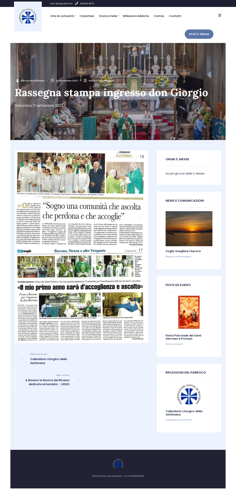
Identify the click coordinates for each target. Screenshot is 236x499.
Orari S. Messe (199, 34)
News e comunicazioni (101, 80)
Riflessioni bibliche (136, 16)
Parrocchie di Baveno (33, 80)
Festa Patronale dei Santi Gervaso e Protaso (183, 337)
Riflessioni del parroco (186, 372)
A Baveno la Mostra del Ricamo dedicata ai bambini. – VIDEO (111, 361)
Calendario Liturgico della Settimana (51, 359)
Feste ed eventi (174, 344)
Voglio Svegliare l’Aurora (183, 251)
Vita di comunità (62, 16)
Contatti (175, 16)
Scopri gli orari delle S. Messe (185, 174)
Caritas (159, 16)
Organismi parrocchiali (179, 419)
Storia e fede (108, 16)
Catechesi (87, 16)
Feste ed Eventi (178, 285)
